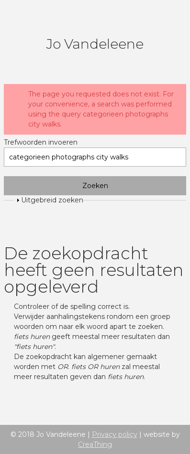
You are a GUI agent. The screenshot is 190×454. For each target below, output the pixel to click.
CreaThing (95, 444)
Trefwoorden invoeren (41, 142)
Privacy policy (114, 434)
